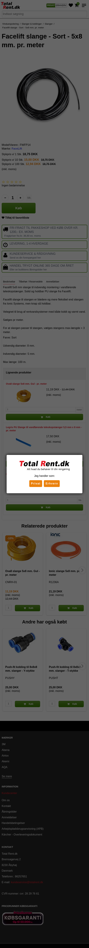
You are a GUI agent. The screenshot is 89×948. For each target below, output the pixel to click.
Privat (35, 483)
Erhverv (52, 483)
